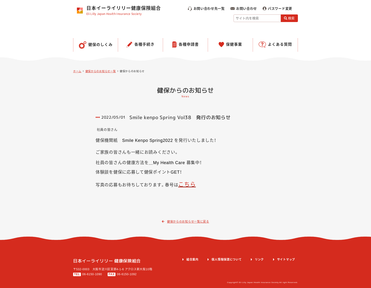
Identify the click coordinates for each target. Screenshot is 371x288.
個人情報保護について (227, 259)
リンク (259, 259)
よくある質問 (280, 44)
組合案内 (192, 259)
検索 (289, 18)
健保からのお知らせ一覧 (100, 71)
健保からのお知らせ (132, 71)
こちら (187, 184)
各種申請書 (189, 44)
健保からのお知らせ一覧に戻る (185, 221)
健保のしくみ (100, 45)
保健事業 (234, 44)
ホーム (77, 71)
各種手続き (144, 44)
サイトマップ (286, 259)
